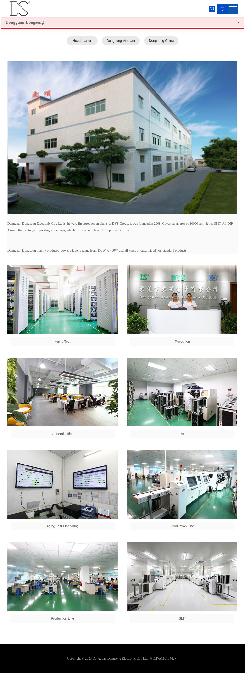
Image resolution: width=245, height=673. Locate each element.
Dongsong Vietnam (120, 41)
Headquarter (82, 41)
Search (223, 9)
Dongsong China (161, 41)
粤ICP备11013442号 (163, 658)
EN (212, 9)
